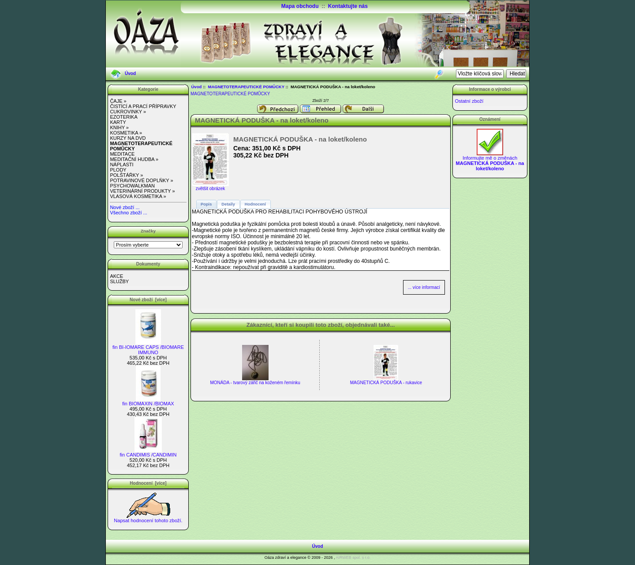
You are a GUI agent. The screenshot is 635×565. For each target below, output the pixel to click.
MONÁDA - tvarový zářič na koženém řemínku (255, 382)
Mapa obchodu (300, 6)
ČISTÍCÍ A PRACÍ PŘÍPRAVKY (143, 106)
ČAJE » (118, 101)
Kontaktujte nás (348, 6)
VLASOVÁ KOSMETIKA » (138, 196)
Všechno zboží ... (128, 212)
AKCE (116, 276)
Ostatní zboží (469, 101)
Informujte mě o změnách (490, 161)
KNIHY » (119, 127)
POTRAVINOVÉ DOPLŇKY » (141, 180)
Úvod (130, 73)
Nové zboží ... (124, 207)
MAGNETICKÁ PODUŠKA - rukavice (386, 382)
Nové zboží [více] (148, 299)
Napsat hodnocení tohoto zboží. (148, 518)
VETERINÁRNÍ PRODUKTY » (142, 191)
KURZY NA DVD (128, 138)
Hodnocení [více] (148, 483)
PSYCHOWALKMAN (132, 185)
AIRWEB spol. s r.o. (353, 557)
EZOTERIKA (123, 117)
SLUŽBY (119, 281)
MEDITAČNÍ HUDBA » (134, 159)
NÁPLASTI (121, 164)
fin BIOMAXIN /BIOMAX (148, 401)
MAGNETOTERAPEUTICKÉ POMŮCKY (246, 86)
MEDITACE (122, 154)
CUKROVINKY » (128, 111)
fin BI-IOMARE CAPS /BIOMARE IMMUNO (148, 347)
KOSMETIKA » (126, 132)
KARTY (118, 122)
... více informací (424, 287)
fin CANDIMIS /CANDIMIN (148, 452)
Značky (148, 230)
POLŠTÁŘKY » (126, 175)
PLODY (118, 169)
